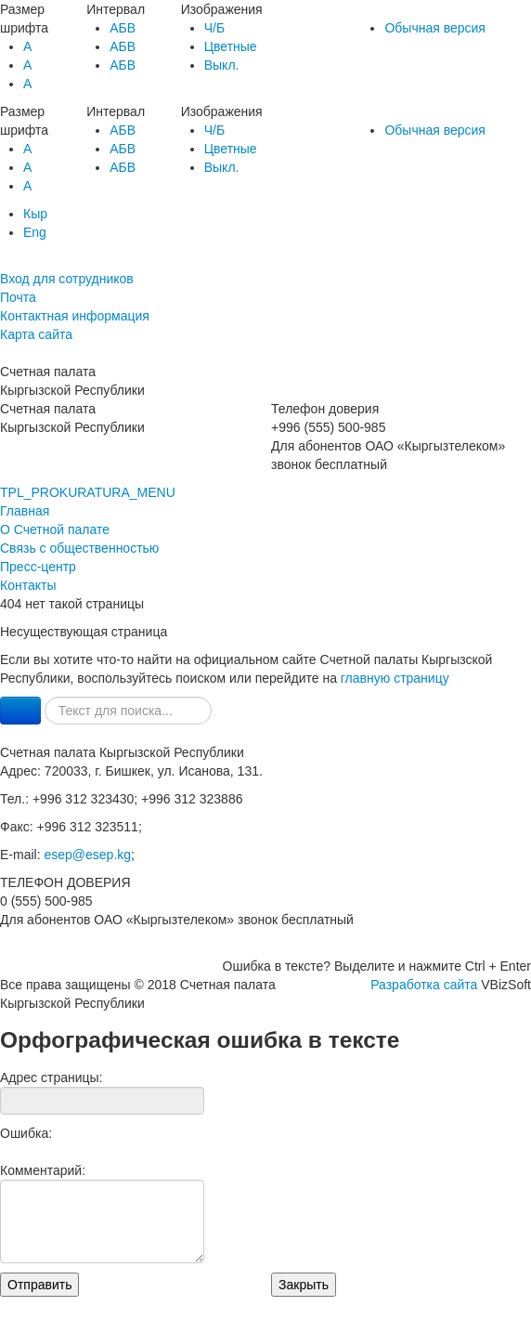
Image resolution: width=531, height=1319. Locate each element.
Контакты (28, 585)
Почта (18, 297)
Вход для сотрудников (67, 278)
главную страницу (395, 678)
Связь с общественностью (79, 548)
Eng (34, 232)
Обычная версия (435, 27)
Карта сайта (36, 334)
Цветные (230, 46)
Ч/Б (214, 27)
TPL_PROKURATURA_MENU (87, 492)
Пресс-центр (38, 566)
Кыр (35, 213)
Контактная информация (74, 315)
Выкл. (222, 65)
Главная (24, 510)
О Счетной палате (55, 529)
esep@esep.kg (87, 854)
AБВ (123, 27)
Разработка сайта (423, 984)
